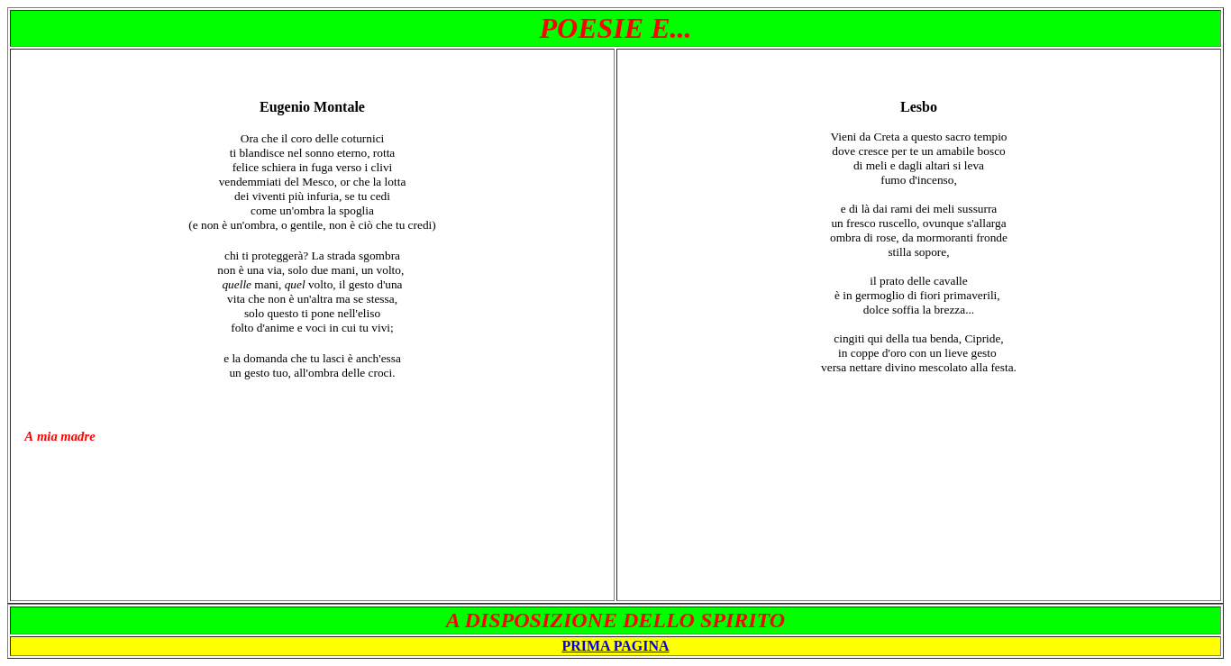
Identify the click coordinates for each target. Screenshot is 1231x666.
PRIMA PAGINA (615, 645)
